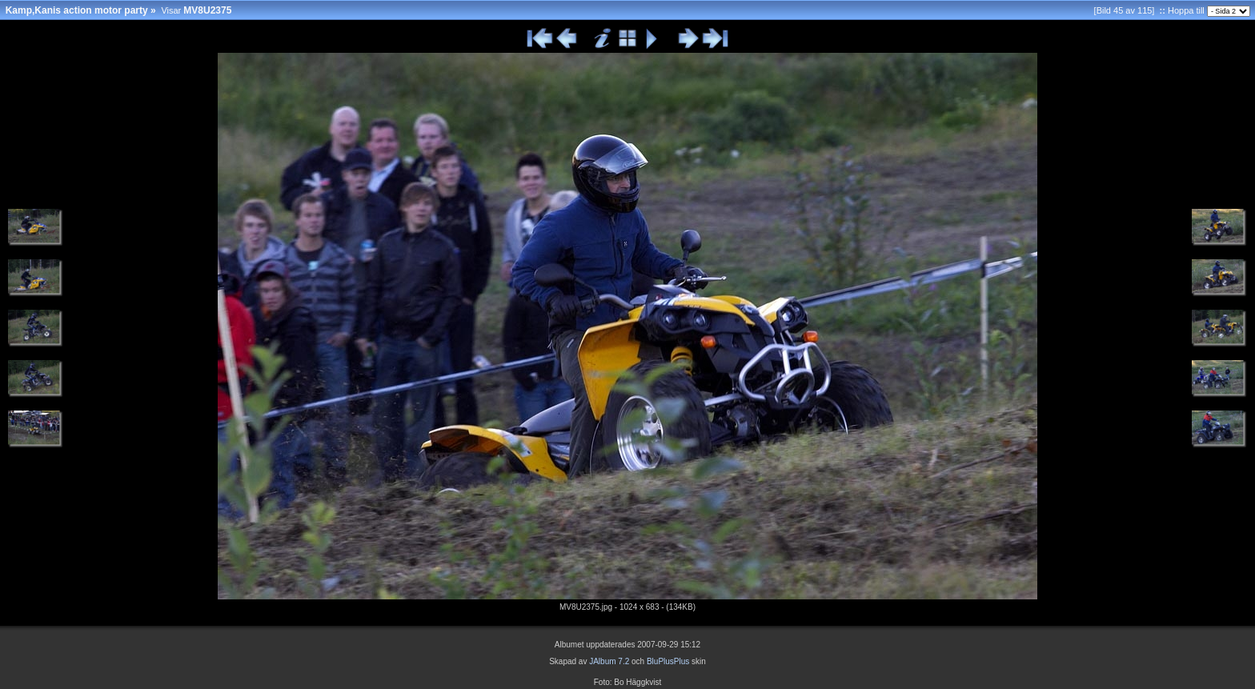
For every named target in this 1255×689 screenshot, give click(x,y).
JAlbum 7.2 (609, 661)
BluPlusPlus (668, 661)
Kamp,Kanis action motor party (77, 10)
